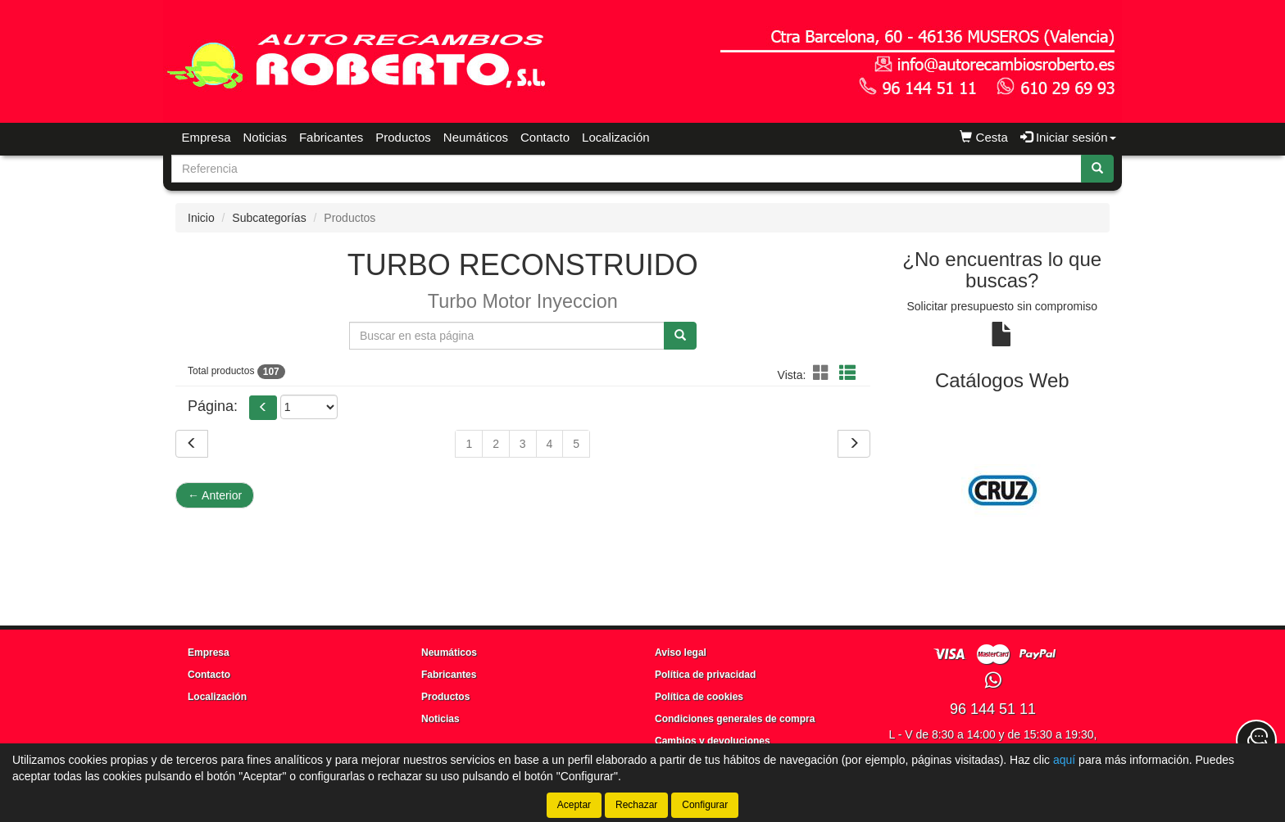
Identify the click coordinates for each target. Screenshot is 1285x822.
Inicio (201, 217)
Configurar (705, 805)
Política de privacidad (705, 674)
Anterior (215, 495)
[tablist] (1002, 490)
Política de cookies (699, 696)
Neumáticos (475, 137)
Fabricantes (331, 137)
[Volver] (191, 444)
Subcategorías (269, 217)
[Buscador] (626, 169)
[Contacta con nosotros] (1256, 740)
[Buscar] (1097, 169)
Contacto (545, 137)
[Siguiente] (854, 444)
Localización (616, 137)
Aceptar (574, 805)
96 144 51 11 (993, 709)
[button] (824, 373)
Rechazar (636, 805)
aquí (1064, 759)
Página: (213, 406)
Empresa (206, 137)
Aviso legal (680, 652)
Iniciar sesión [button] (1068, 137)
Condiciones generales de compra (735, 719)
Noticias (265, 137)
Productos (403, 137)
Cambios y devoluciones (712, 741)
